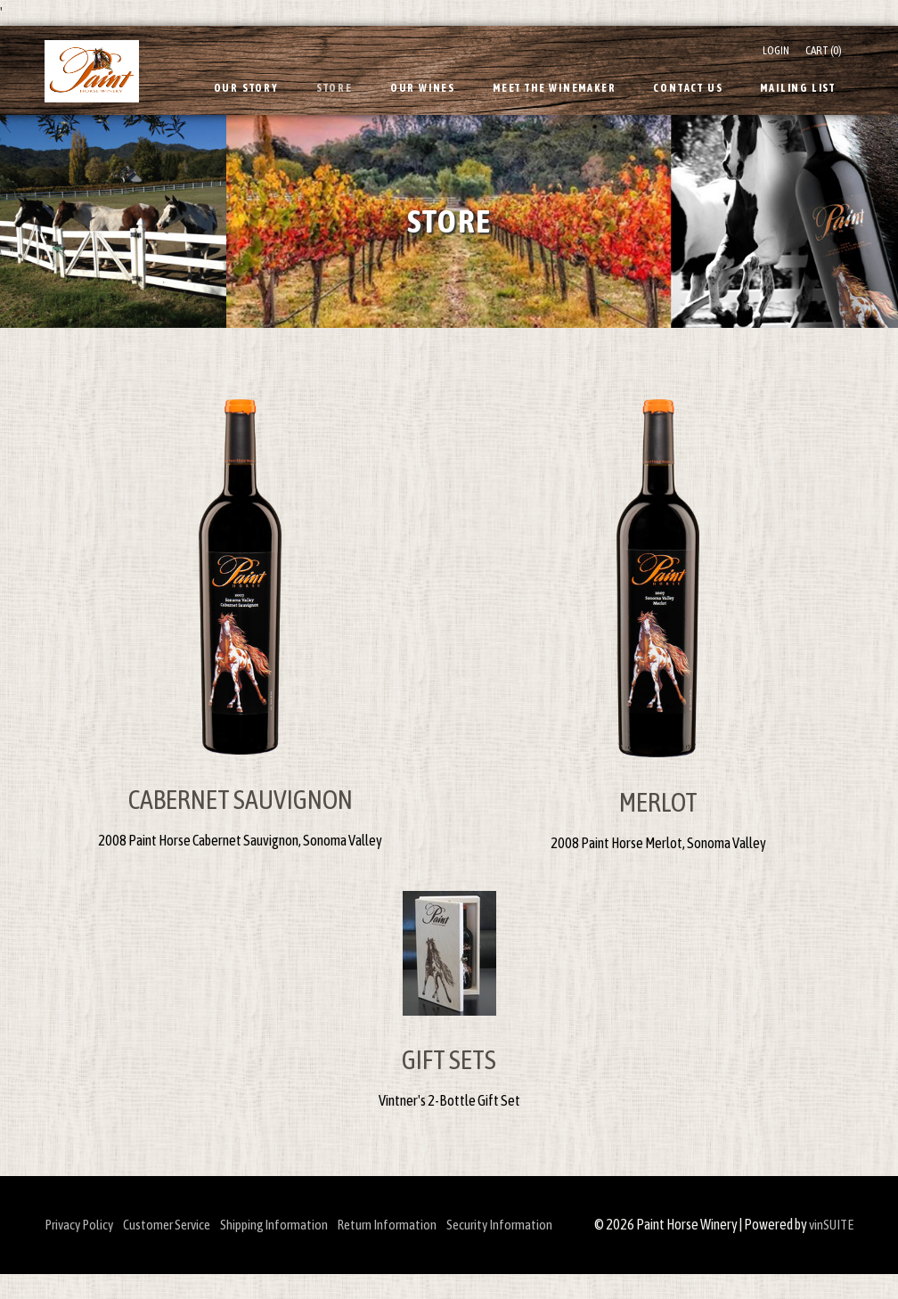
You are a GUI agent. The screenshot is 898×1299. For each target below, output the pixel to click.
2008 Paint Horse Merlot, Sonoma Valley (658, 843)
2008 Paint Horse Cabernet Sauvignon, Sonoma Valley (240, 840)
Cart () (823, 50)
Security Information (541, 1224)
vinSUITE (828, 1250)
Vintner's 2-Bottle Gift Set (449, 1100)
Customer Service (180, 1224)
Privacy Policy (81, 1224)
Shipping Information (297, 1224)
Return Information (419, 1224)
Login (776, 50)
